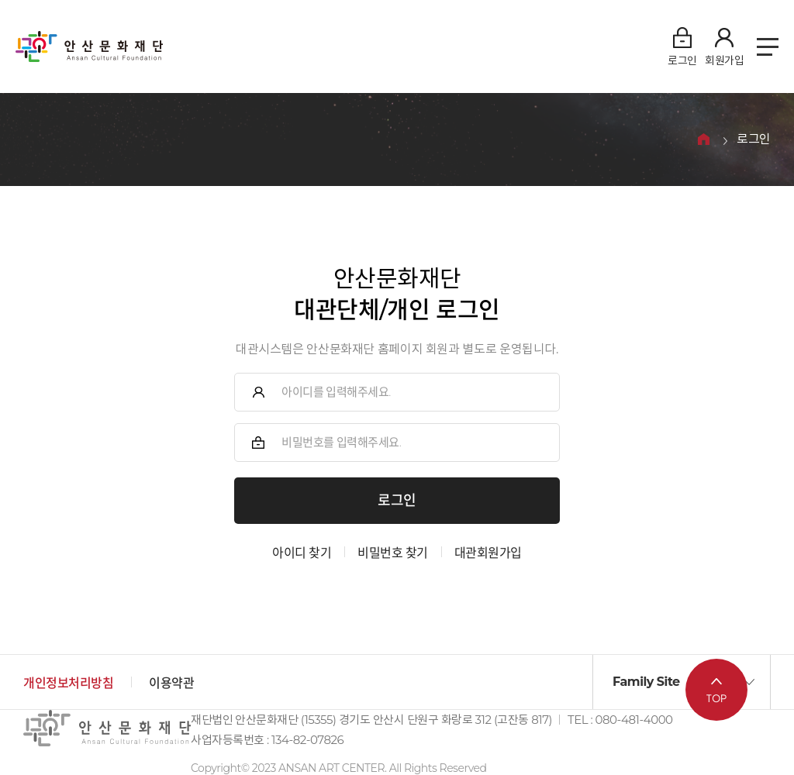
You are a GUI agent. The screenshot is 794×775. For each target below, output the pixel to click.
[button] (681, 682)
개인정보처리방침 (68, 683)
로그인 (754, 140)
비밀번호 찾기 (392, 553)
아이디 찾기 (301, 553)
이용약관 (171, 683)
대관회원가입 (488, 553)
